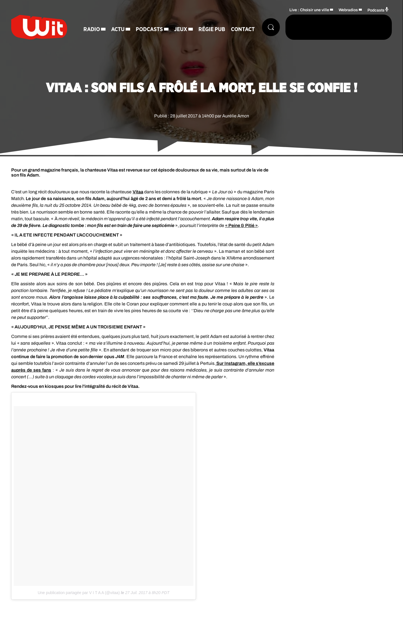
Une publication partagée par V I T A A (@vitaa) (79, 592)
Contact (243, 29)
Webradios (348, 10)
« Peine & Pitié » (241, 225)
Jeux (180, 29)
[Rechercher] (271, 27)
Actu (118, 29)
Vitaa (138, 191)
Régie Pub (211, 29)
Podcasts (149, 29)
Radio (91, 29)
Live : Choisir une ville (309, 10)
